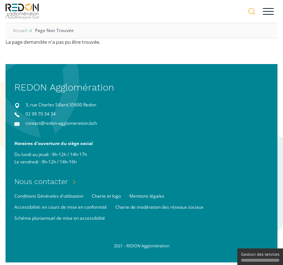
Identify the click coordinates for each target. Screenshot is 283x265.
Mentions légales (146, 196)
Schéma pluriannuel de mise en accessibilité (59, 218)
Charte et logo (106, 196)
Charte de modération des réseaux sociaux (159, 207)
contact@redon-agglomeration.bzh (61, 123)
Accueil (20, 30)
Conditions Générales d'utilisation (48, 196)
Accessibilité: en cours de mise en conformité (60, 207)
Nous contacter (41, 181)
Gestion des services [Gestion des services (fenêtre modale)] (260, 256)
